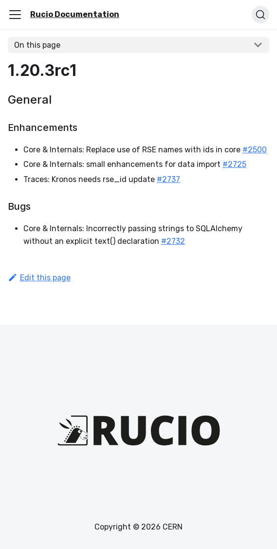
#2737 (168, 179)
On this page (37, 45)
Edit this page (39, 277)
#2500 (254, 149)
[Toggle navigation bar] (15, 14)
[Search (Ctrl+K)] (260, 14)
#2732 (173, 241)
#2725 (234, 164)
